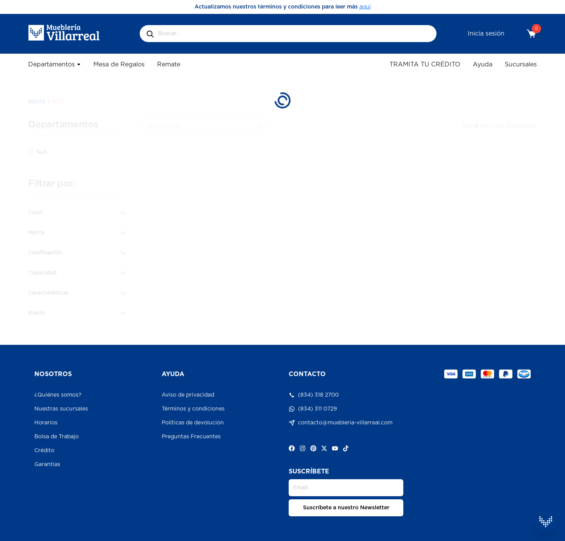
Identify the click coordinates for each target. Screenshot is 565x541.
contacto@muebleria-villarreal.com (340, 423)
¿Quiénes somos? (57, 395)
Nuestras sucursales (61, 409)
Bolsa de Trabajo (56, 436)
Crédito (44, 450)
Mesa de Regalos (119, 64)
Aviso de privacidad (188, 395)
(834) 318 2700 (314, 395)
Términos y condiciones (193, 409)
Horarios (46, 423)
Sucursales (521, 64)
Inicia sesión (486, 34)
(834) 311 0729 (313, 409)
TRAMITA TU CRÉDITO (424, 64)
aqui (365, 7)
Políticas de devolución (193, 423)
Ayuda (482, 64)
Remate (168, 64)
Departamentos (54, 64)
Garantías (47, 464)
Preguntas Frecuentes (191, 436)
